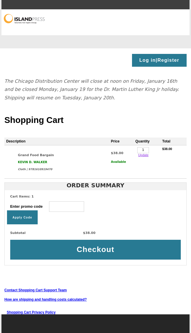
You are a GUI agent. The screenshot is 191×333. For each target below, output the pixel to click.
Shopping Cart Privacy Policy (31, 312)
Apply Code (22, 217)
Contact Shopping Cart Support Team (35, 290)
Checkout (95, 249)
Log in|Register (159, 60)
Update (143, 155)
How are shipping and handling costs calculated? (45, 299)
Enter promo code (47, 206)
